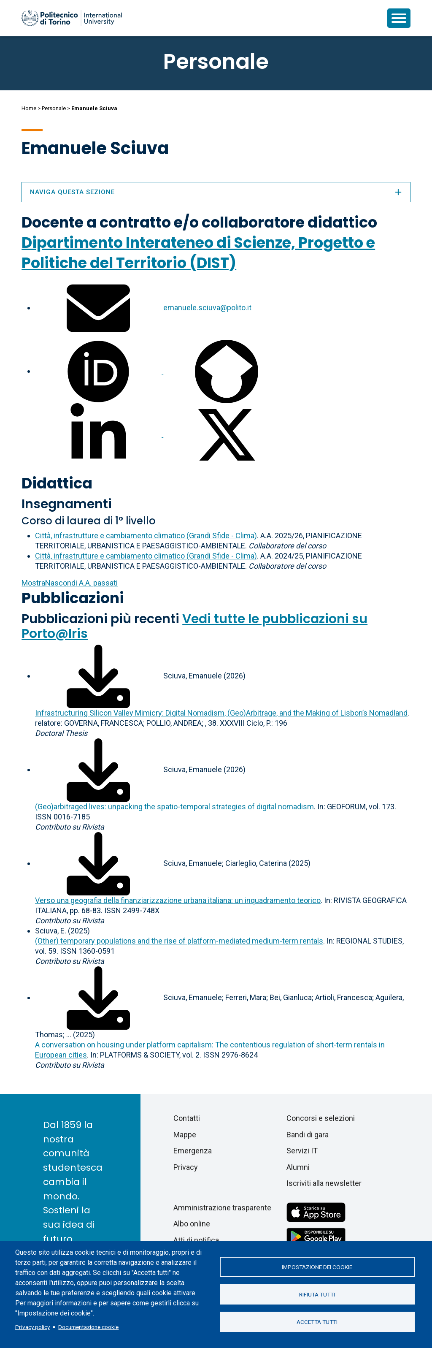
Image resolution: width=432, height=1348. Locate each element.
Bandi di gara (307, 1134)
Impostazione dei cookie (317, 1267)
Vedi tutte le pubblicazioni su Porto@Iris (194, 626)
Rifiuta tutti (317, 1294)
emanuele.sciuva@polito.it (207, 307)
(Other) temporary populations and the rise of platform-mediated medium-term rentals (179, 940)
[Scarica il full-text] (98, 675)
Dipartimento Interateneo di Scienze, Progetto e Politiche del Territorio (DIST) (198, 252)
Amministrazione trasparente (222, 1207)
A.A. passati (70, 582)
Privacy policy (32, 1327)
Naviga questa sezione (216, 192)
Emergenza (192, 1150)
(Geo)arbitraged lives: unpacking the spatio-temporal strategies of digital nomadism (174, 806)
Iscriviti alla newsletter (324, 1183)
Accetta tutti (317, 1321)
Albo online (191, 1223)
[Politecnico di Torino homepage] (72, 18)
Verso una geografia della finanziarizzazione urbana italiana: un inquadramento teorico (178, 900)
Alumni (298, 1167)
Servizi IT (302, 1150)
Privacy (185, 1167)
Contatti (186, 1118)
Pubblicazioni (73, 598)
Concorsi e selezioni (320, 1118)
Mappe (184, 1134)
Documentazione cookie (88, 1327)
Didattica (57, 483)
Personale (54, 108)
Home (29, 108)
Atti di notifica (196, 1240)
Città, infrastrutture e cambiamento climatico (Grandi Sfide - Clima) (146, 535)
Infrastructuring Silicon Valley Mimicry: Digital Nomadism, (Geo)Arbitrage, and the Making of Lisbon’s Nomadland (221, 712)
